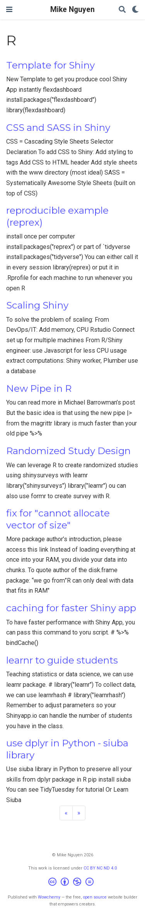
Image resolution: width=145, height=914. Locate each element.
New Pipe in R (39, 388)
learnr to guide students (62, 660)
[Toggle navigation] (9, 9)
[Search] (122, 9)
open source (95, 897)
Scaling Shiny (37, 305)
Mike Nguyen (72, 9)
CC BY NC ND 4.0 (100, 868)
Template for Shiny (50, 65)
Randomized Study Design (68, 450)
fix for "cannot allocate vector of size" (58, 519)
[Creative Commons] (72, 883)
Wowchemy (49, 897)
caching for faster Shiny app (71, 608)
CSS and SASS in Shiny (58, 127)
